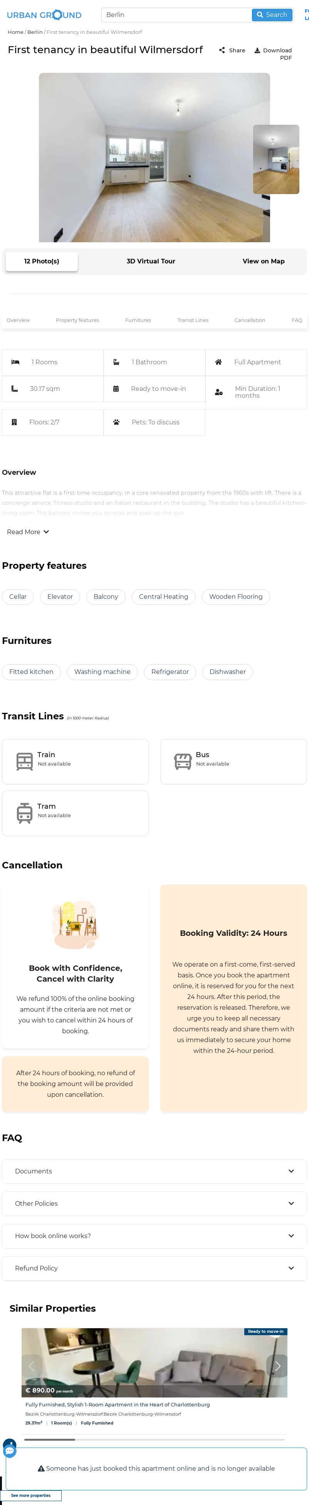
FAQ (297, 320)
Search (272, 14)
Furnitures (138, 320)
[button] (277, 1366)
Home (16, 32)
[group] (154, 1381)
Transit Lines (193, 320)
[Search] (197, 15)
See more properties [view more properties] (30, 1495)
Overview (18, 320)
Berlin (35, 32)
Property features (77, 320)
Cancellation (250, 320)
